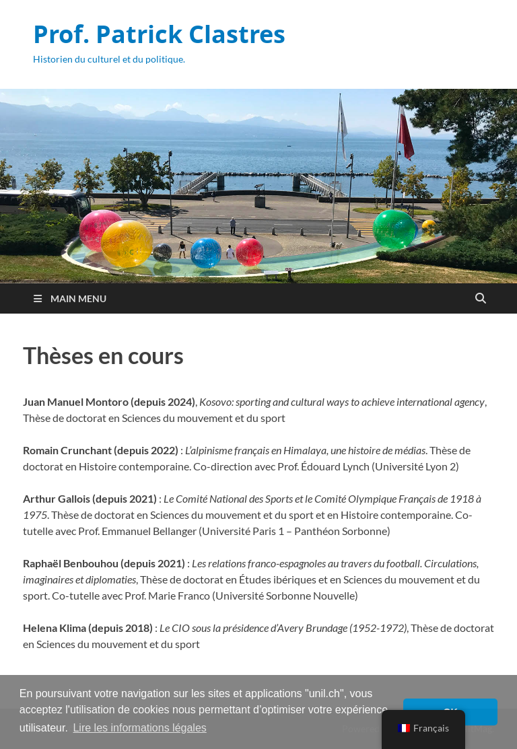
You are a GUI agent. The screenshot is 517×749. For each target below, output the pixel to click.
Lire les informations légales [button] (139, 728)
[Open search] (481, 298)
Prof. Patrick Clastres (159, 33)
